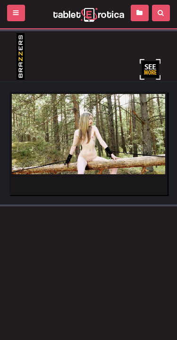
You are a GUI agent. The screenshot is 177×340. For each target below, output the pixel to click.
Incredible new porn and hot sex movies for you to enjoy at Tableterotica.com (88, 14)
